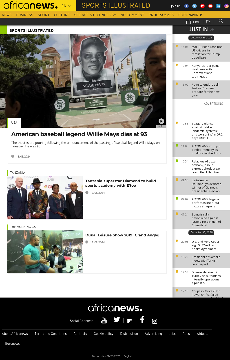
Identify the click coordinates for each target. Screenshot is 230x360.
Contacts (80, 334)
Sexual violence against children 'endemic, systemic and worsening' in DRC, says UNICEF (207, 131)
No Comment (132, 15)
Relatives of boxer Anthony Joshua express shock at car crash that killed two (206, 167)
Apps (186, 334)
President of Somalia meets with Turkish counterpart (206, 260)
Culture (62, 15)
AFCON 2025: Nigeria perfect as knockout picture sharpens (205, 202)
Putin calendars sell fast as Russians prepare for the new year (205, 90)
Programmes (161, 15)
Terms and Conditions (51, 334)
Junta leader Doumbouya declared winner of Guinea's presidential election (206, 185)
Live (193, 22)
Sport (43, 15)
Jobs (172, 334)
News (7, 15)
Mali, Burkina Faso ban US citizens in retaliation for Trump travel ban (207, 52)
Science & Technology (95, 15)
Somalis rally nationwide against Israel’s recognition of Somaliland (206, 220)
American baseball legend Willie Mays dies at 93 (79, 134)
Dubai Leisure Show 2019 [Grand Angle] (122, 235)
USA (14, 122)
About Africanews (15, 334)
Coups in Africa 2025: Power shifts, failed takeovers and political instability (207, 296)
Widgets (202, 334)
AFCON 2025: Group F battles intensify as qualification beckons (206, 149)
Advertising (153, 334)
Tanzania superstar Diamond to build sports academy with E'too (120, 183)
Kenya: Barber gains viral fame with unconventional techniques (205, 71)
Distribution (129, 334)
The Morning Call (24, 227)
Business (24, 15)
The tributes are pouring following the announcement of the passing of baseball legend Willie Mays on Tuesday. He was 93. (85, 144)
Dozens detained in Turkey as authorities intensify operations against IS (206, 277)
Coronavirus (190, 15)
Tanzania (17, 173)
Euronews (12, 344)
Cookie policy (103, 334)
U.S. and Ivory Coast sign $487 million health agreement (205, 245)
